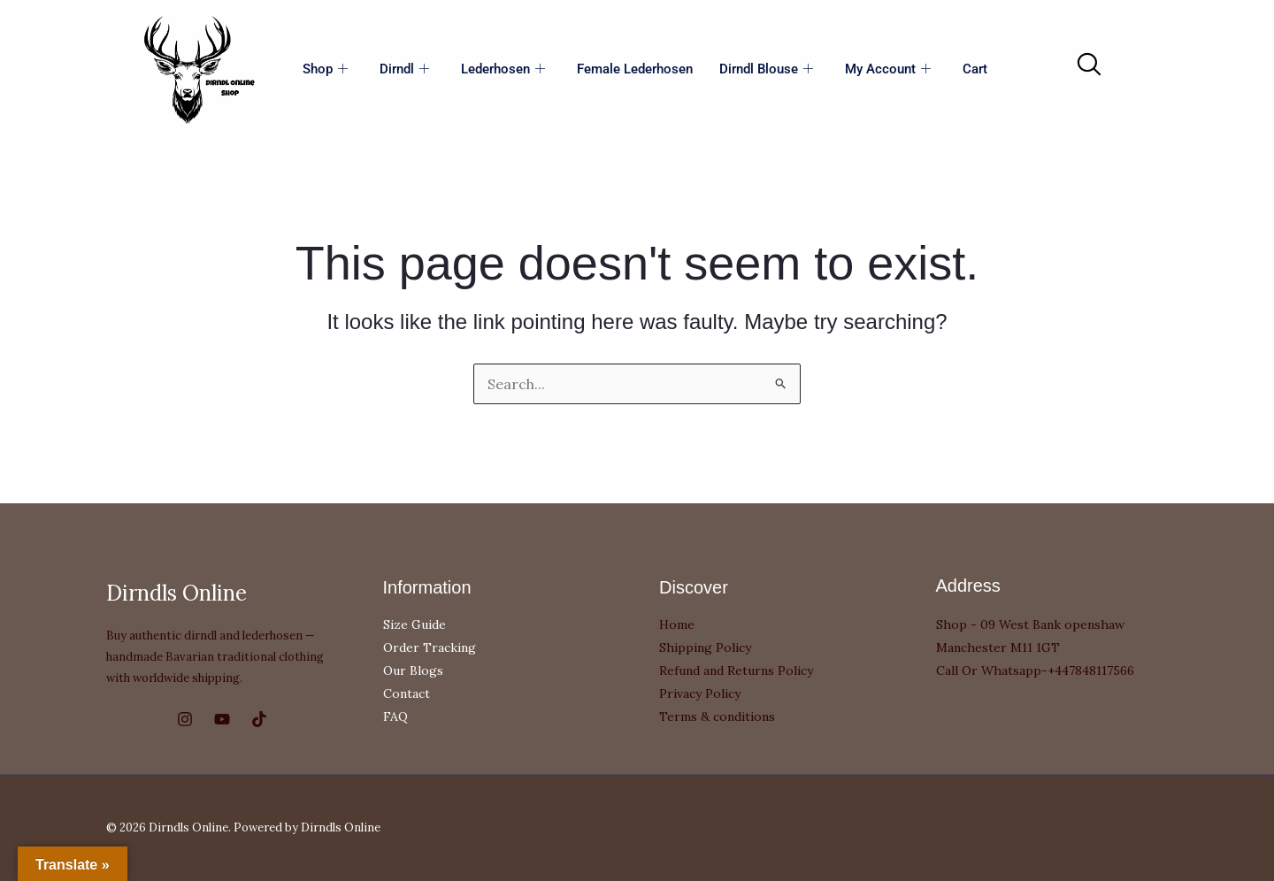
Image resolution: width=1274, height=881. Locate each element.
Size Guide (414, 624)
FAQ (395, 716)
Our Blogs (413, 670)
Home (677, 624)
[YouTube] (222, 719)
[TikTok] (259, 719)
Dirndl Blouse (766, 70)
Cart (975, 69)
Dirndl (404, 70)
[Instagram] (185, 719)
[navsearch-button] (1088, 65)
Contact (406, 693)
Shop (325, 70)
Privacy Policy (700, 693)
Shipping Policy (705, 647)
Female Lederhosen (635, 69)
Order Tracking (429, 647)
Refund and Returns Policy (736, 670)
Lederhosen (503, 70)
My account (888, 70)
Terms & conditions (717, 716)
